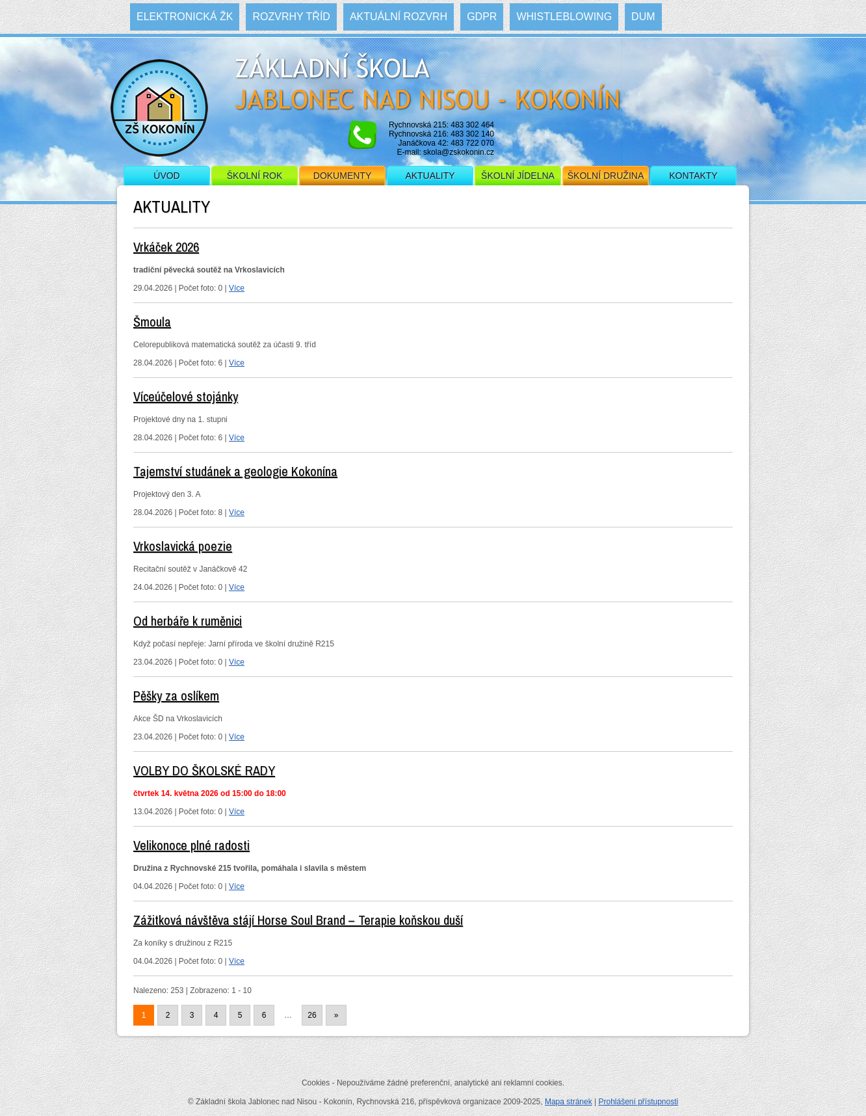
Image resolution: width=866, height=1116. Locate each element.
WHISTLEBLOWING (564, 16)
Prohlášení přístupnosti (638, 1101)
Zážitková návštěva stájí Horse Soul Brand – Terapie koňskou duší (298, 920)
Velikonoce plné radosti (191, 845)
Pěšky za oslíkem (176, 695)
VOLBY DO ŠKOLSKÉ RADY (204, 770)
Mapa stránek (568, 1101)
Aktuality (429, 175)
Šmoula (152, 321)
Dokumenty (342, 175)
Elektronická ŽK (185, 16)
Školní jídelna (518, 175)
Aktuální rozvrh (398, 16)
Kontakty (693, 175)
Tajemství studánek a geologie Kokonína (235, 471)
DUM (643, 16)
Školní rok (255, 175)
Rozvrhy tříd (291, 16)
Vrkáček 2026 (166, 247)
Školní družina (606, 175)
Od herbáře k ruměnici (187, 621)
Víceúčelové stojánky (185, 396)
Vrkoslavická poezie (182, 546)
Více (236, 288)
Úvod (166, 175)
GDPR (482, 16)
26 (312, 1015)
